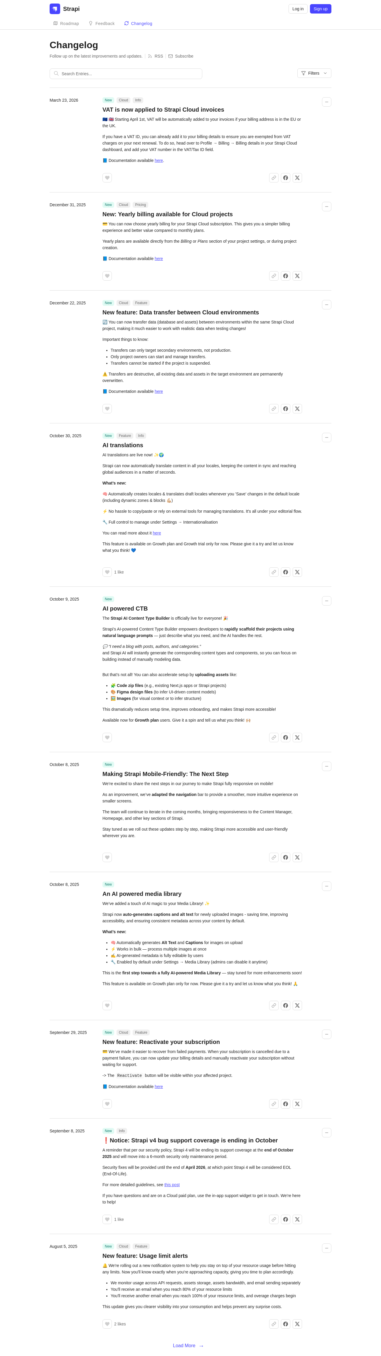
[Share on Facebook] (285, 177)
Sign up (321, 8)
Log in (298, 8)
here (159, 160)
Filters (314, 73)
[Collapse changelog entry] (326, 102)
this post (172, 1184)
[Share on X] (297, 177)
